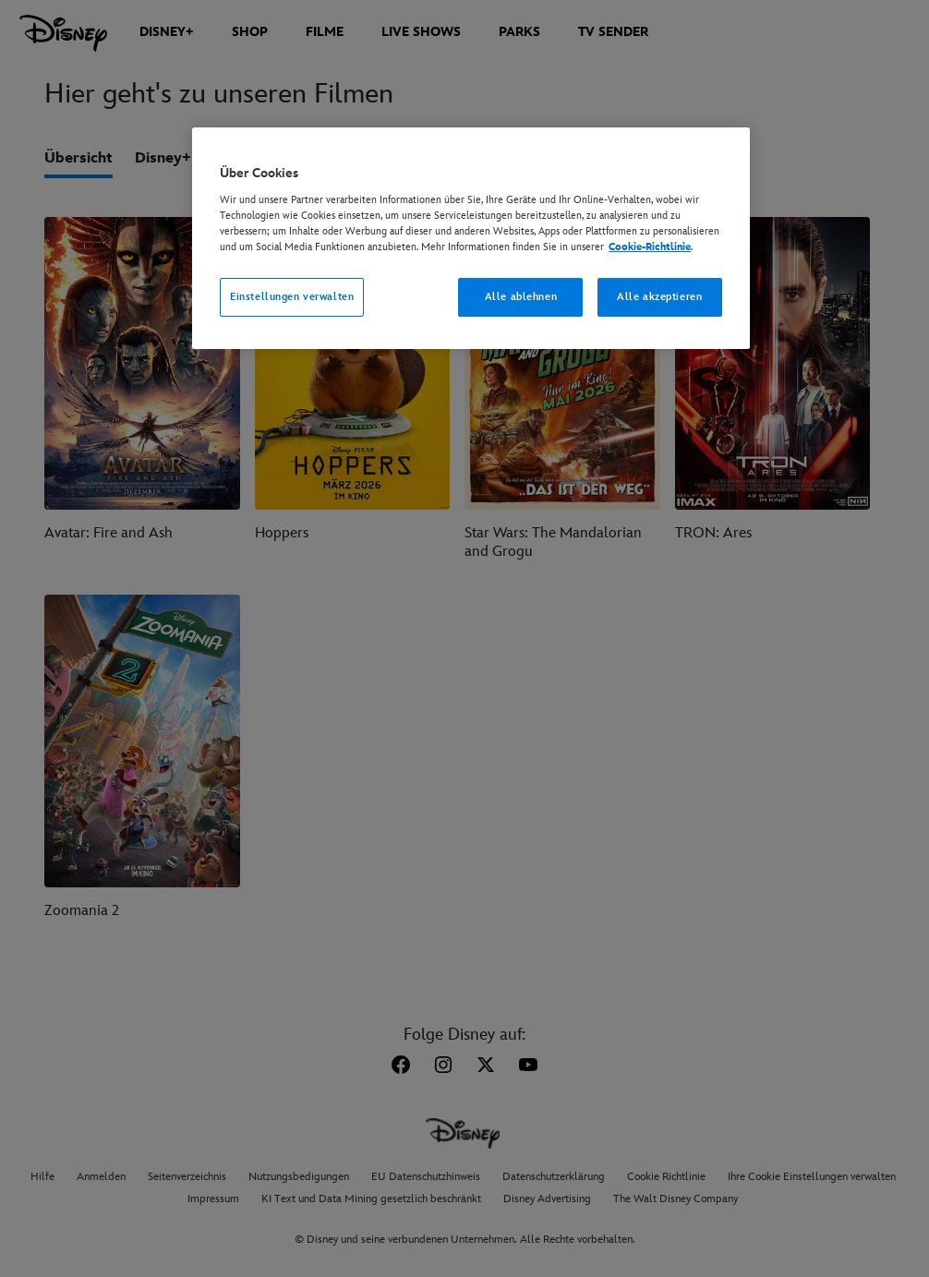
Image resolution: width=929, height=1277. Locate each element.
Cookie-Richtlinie (650, 247)
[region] (471, 238)
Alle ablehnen (521, 297)
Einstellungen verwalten (292, 297)
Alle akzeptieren (659, 297)
